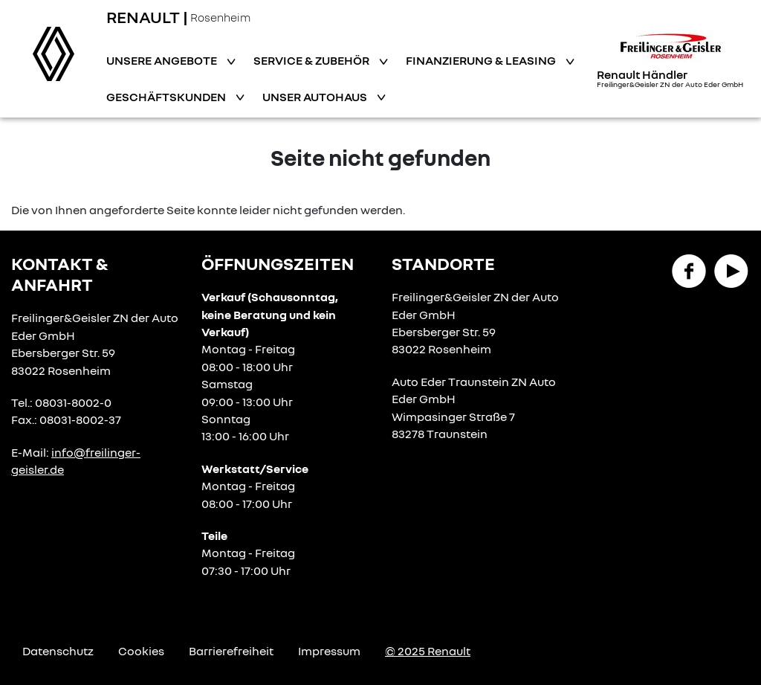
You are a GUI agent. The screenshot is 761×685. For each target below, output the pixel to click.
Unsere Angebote (162, 60)
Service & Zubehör (312, 60)
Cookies (141, 650)
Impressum (329, 650)
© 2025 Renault (427, 650)
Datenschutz (58, 650)
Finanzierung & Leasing (482, 60)
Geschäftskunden (167, 96)
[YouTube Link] (731, 270)
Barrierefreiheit (231, 650)
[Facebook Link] (688, 270)
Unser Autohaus (315, 96)
